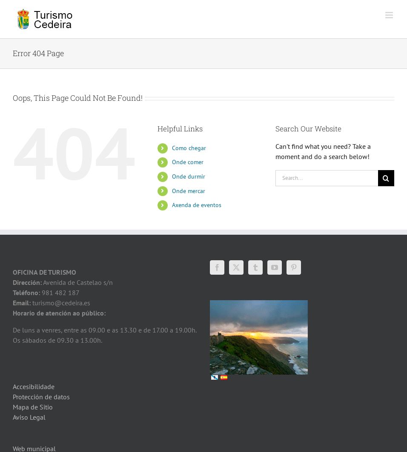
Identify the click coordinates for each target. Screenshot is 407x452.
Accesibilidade (33, 386)
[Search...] (326, 178)
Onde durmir (188, 176)
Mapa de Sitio (33, 407)
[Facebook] (217, 267)
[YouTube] (274, 267)
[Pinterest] (294, 267)
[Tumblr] (255, 267)
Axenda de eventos (196, 205)
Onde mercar (188, 191)
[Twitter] (236, 267)
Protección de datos (41, 396)
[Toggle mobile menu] (389, 15)
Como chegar (189, 148)
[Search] (386, 178)
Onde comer (188, 162)
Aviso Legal (29, 417)
